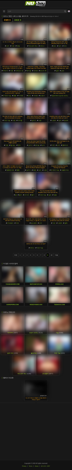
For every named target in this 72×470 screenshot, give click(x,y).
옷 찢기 (42, 95)
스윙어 (54, 120)
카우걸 (20, 120)
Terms (30, 466)
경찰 (55, 195)
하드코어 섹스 (33, 46)
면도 (19, 145)
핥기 (20, 195)
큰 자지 (26, 195)
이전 (15, 255)
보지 (7, 46)
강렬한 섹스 (65, 170)
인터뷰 (35, 71)
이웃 (11, 71)
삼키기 (34, 120)
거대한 (21, 95)
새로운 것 (17, 20)
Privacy (24, 466)
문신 (29, 95)
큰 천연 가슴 (7, 95)
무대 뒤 (5, 71)
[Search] (65, 11)
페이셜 (29, 71)
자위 (17, 223)
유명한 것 (7, 20)
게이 (65, 46)
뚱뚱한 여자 (10, 170)
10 (51, 255)
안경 (6, 145)
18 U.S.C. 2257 (45, 466)
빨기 (33, 195)
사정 (13, 46)
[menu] (4, 11)
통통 (14, 95)
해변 (34, 170)
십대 (62, 71)
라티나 (42, 46)
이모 (54, 223)
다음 (56, 255)
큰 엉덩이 (10, 223)
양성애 (66, 120)
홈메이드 (65, 145)
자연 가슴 (7, 120)
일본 (57, 71)
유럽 (18, 46)
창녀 (54, 46)
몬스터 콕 (43, 71)
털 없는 (13, 145)
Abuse (37, 466)
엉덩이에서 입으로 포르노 (60, 95)
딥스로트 (34, 223)
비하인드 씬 (19, 71)
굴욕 (66, 223)
